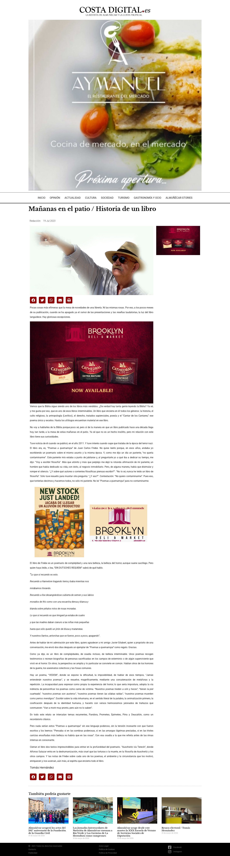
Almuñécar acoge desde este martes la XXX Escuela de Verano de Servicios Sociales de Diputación (136, 831)
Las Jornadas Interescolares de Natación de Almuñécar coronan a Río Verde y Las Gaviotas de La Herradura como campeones (92, 831)
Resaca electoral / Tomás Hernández (176, 829)
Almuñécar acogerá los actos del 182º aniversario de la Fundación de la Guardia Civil (47, 830)
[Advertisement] (178, 303)
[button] (33, 300)
